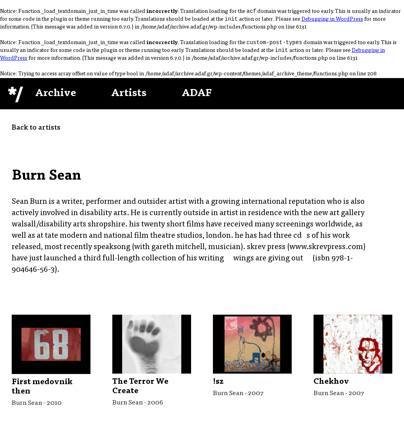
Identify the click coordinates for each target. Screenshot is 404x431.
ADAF (197, 97)
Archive (55, 97)
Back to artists (36, 131)
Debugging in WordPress (332, 21)
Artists (129, 97)
